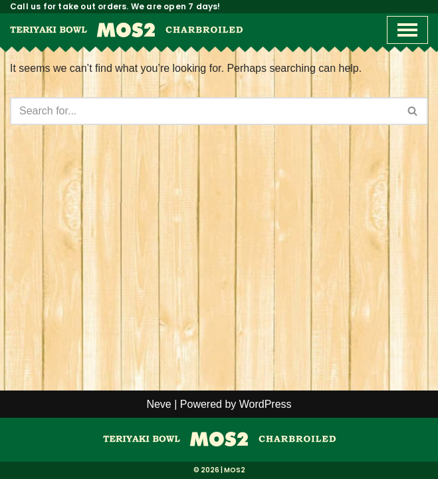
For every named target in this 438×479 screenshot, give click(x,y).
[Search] (204, 111)
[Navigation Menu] (407, 30)
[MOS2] (219, 442)
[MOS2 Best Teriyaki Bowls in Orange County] (126, 30)
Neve (158, 404)
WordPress (265, 404)
